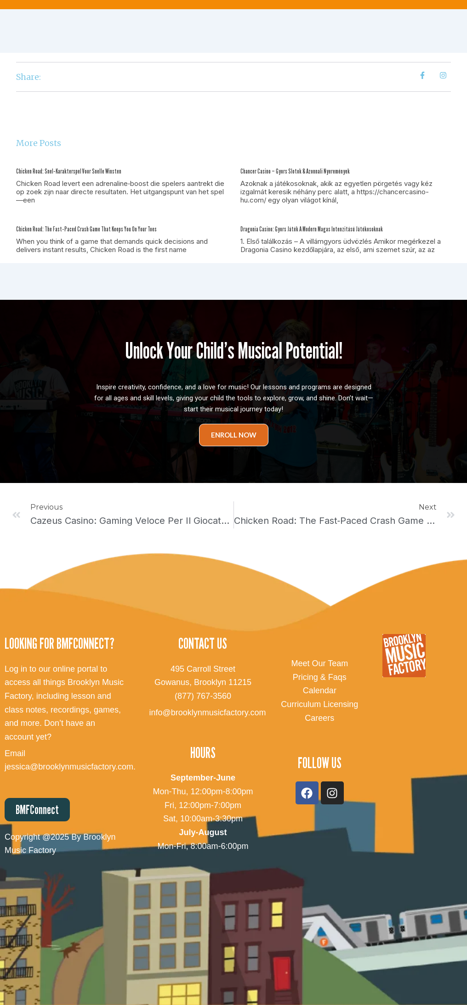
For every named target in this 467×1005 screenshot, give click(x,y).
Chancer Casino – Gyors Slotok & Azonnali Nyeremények (295, 171)
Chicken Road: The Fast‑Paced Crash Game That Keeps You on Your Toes (86, 229)
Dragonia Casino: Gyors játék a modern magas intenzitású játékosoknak (311, 229)
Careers (319, 718)
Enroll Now (233, 435)
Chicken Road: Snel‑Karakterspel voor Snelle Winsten (68, 171)
